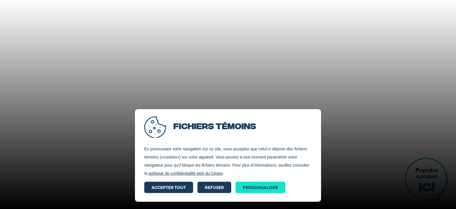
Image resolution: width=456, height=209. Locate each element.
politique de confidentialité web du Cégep (186, 173)
